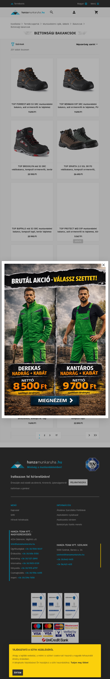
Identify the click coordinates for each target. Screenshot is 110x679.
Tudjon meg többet (79, 662)
